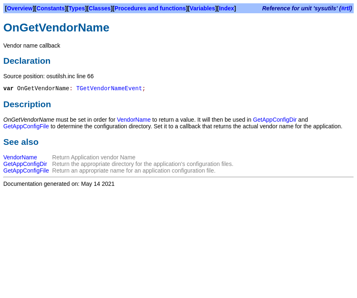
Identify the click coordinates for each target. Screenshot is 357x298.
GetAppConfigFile (26, 126)
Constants (50, 8)
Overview (20, 8)
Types (77, 8)
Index (226, 8)
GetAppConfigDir (275, 119)
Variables (202, 8)
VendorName (134, 119)
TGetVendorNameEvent (109, 88)
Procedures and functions (150, 8)
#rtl (345, 8)
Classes (100, 8)
